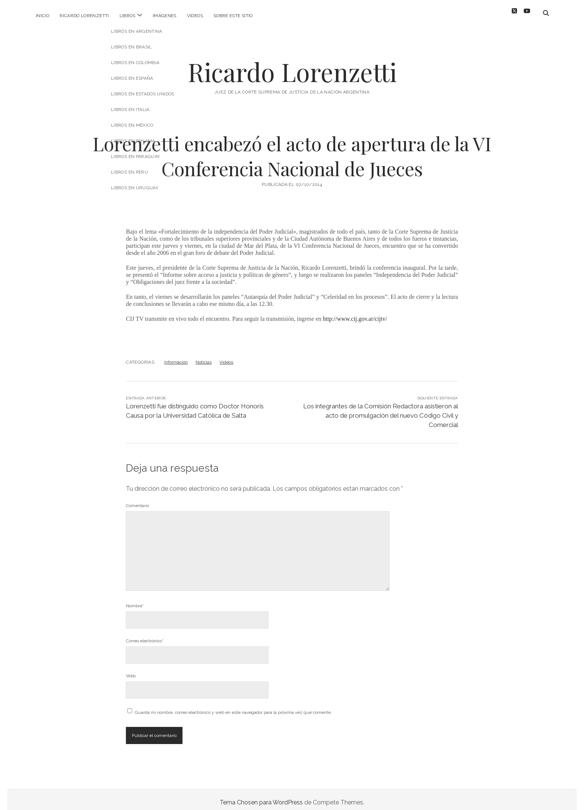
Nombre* (135, 599)
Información (176, 356)
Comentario (137, 499)
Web (131, 670)
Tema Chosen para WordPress (261, 796)
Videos (195, 15)
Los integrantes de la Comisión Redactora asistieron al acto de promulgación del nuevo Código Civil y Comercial (380, 409)
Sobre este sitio (233, 15)
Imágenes (165, 15)
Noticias (204, 356)
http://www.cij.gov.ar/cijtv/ (355, 313)
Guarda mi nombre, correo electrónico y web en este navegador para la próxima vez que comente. (233, 706)
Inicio (42, 15)
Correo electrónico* (145, 634)
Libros (128, 15)
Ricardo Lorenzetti (84, 15)
